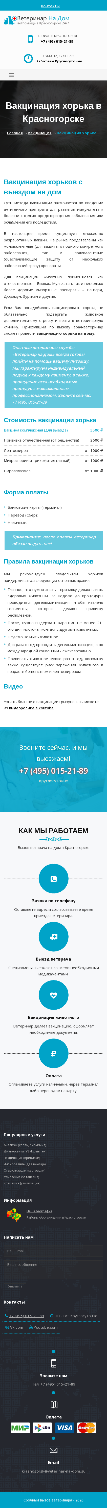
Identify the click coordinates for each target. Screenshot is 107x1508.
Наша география (39, 1211)
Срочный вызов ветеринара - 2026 (53, 1500)
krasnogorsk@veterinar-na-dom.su (53, 1471)
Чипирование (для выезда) (25, 1164)
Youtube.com (46, 1327)
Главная (15, 132)
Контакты (50, 5)
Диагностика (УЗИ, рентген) (25, 1151)
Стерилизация (15, 1170)
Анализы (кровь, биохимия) (25, 1145)
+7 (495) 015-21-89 (57, 41)
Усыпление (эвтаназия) (21, 1177)
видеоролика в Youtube (31, 707)
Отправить (15, 1286)
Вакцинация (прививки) (22, 1158)
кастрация (36, 1170)
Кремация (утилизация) (22, 1183)
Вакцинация (40, 132)
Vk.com (16, 1327)
